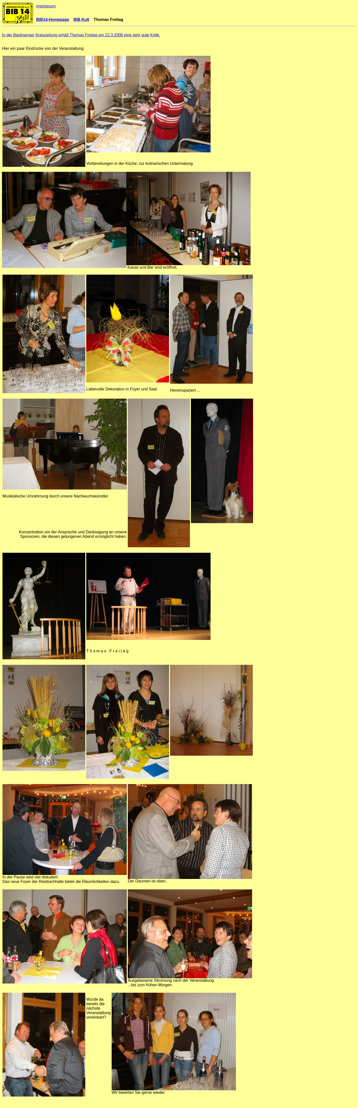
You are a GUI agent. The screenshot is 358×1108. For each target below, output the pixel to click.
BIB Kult (81, 19)
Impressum (46, 6)
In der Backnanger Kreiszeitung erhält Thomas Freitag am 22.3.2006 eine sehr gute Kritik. (81, 35)
